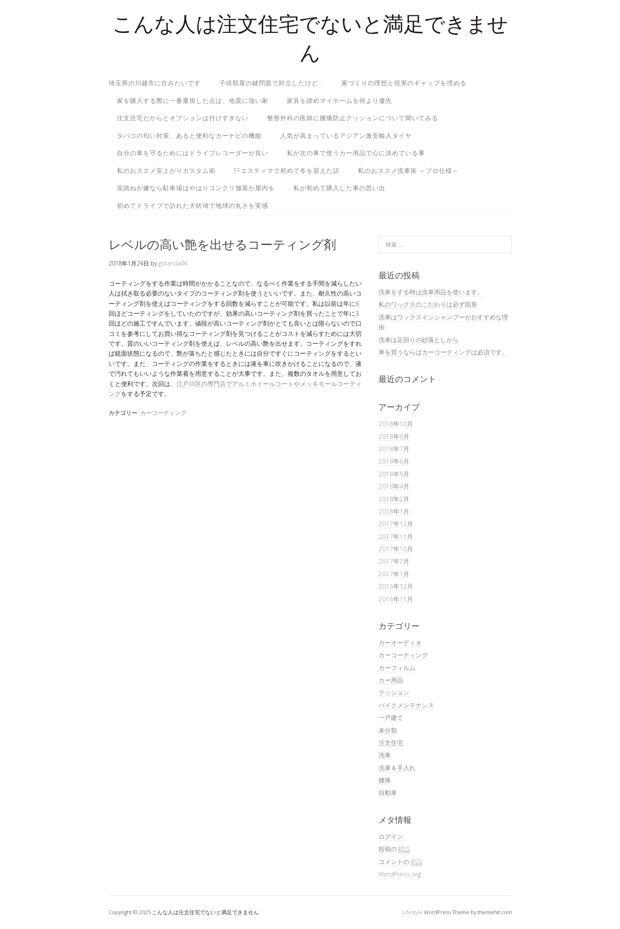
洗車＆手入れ (397, 768)
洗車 (385, 755)
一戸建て (391, 717)
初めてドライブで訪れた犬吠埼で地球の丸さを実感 (192, 205)
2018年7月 (394, 449)
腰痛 (385, 780)
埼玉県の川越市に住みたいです (155, 83)
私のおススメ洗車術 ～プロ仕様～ (408, 170)
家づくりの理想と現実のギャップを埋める (404, 83)
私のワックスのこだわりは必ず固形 (428, 304)
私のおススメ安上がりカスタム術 (166, 170)
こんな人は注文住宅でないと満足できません (310, 41)
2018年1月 (394, 511)
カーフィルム (397, 668)
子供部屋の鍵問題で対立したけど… (271, 83)
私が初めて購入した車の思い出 (339, 188)
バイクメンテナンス (406, 705)
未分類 (388, 730)
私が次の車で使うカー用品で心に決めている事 (356, 153)
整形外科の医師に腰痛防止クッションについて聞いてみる (352, 118)
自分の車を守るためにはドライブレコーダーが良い (192, 153)
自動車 (388, 792)
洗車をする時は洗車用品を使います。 (431, 292)
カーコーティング (163, 413)
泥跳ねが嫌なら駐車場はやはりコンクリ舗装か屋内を (196, 188)
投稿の (394, 849)
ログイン (391, 836)
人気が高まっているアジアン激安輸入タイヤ (346, 135)
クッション (394, 692)
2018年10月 (396, 423)
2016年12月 (396, 586)
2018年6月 (394, 461)
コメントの (400, 861)
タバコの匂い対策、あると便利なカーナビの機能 (189, 135)
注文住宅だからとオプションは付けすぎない (182, 118)
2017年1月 (394, 574)
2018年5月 (394, 474)
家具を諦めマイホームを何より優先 (339, 100)
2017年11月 (396, 536)
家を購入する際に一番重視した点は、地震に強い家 (192, 100)
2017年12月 (396, 523)
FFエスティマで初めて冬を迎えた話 (286, 170)
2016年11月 (396, 599)
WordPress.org (400, 874)
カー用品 (391, 680)
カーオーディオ (400, 642)
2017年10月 (396, 549)
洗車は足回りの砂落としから (419, 339)
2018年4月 (394, 486)
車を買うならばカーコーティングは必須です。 (443, 352)
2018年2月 (394, 499)
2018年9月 (394, 436)
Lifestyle (412, 912)
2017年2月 (394, 561)
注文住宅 (391, 742)
